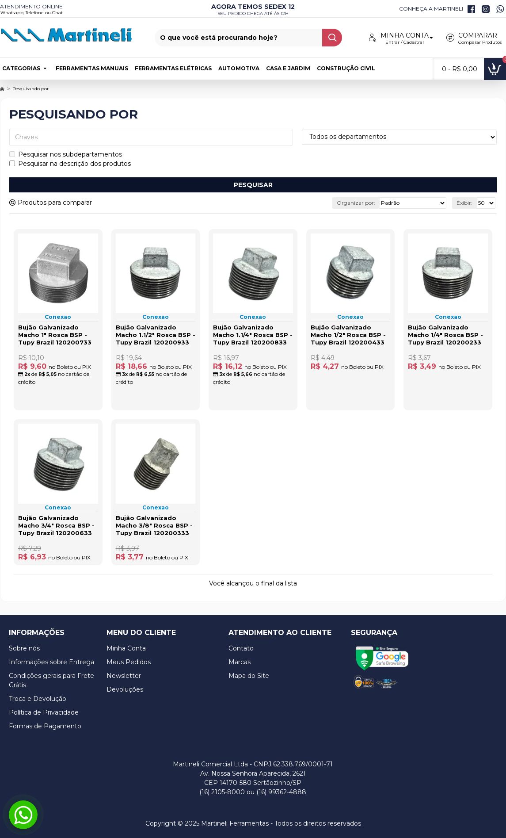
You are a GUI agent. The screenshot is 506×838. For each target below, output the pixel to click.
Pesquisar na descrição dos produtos (70, 164)
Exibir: (464, 202)
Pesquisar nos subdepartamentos (65, 154)
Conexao (58, 317)
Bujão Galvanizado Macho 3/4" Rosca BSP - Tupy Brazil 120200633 (56, 525)
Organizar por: (356, 202)
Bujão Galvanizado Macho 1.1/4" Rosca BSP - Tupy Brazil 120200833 (253, 335)
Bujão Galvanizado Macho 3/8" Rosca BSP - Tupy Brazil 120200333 (154, 525)
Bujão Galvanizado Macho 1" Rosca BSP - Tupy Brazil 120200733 (54, 335)
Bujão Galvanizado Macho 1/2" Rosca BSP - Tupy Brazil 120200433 (348, 335)
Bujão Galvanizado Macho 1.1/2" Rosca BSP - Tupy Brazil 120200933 (155, 335)
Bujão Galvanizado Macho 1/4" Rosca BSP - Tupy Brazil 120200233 (445, 335)
